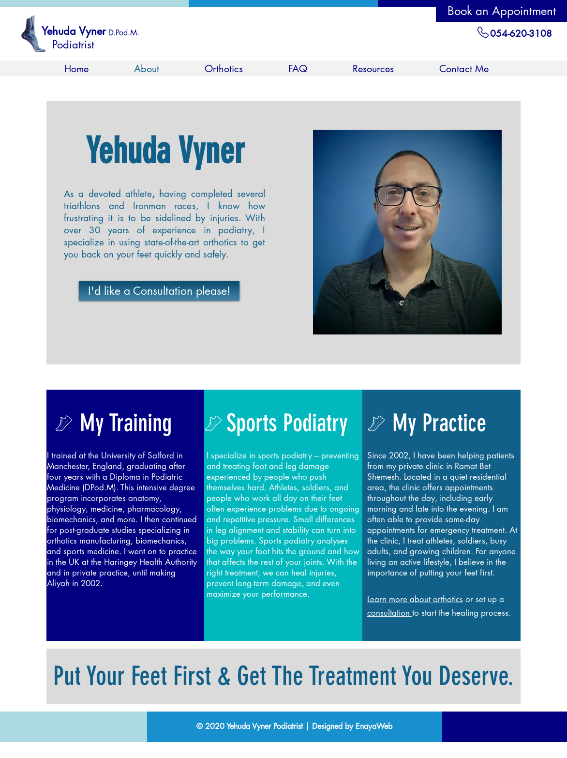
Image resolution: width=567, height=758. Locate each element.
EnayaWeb (374, 726)
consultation (389, 612)
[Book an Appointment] (501, 11)
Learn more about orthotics (415, 599)
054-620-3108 (521, 34)
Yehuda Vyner (73, 31)
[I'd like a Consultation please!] (159, 291)
